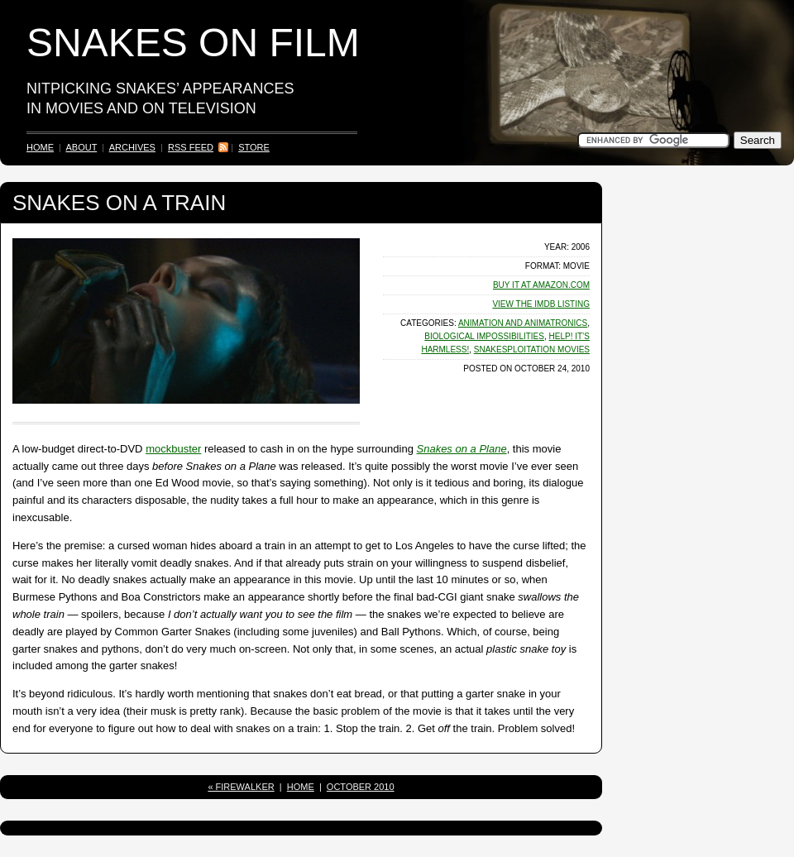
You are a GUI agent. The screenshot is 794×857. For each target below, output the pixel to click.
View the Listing (541, 304)
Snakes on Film (193, 43)
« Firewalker (241, 787)
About (81, 147)
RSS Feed (190, 147)
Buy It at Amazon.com (541, 285)
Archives (132, 147)
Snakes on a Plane (462, 449)
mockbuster (173, 449)
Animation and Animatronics (522, 323)
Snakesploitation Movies (532, 349)
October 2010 (361, 787)
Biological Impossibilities (484, 336)
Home (40, 147)
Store (254, 147)
